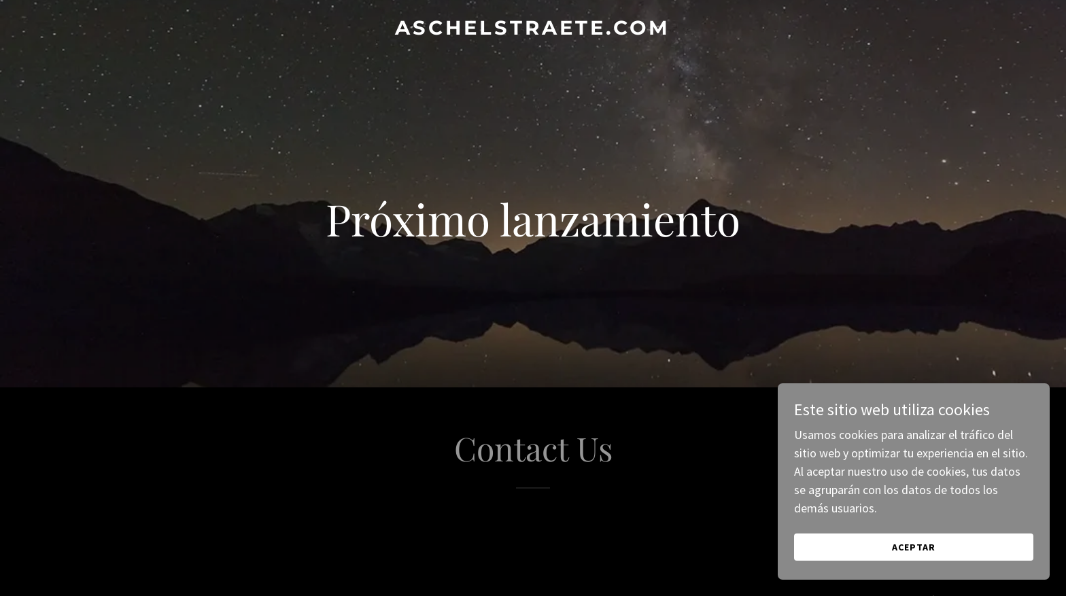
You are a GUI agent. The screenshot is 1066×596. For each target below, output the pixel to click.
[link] (533, 30)
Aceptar (913, 547)
